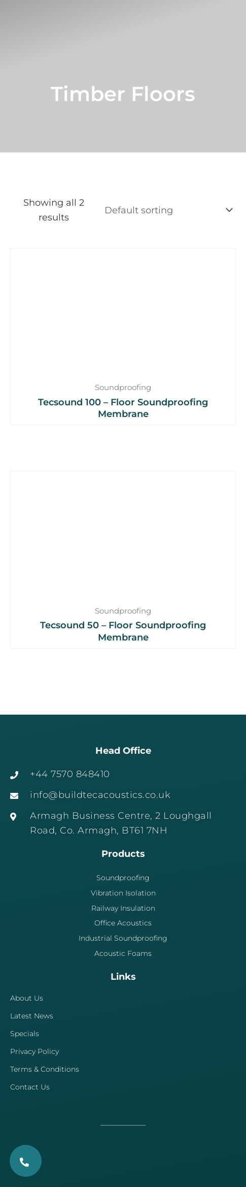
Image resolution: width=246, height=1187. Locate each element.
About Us (26, 998)
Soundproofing (123, 877)
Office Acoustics (123, 922)
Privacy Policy (34, 1051)
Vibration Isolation (123, 892)
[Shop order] (166, 210)
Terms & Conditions (44, 1069)
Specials (24, 1033)
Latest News (31, 1015)
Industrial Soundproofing (123, 938)
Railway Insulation (123, 908)
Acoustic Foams (123, 953)
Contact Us (30, 1087)
